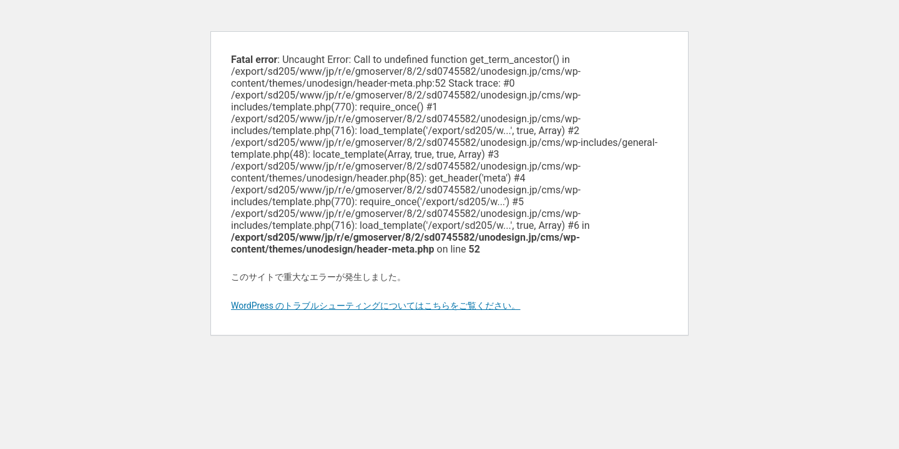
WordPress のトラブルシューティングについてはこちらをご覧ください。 (376, 306)
